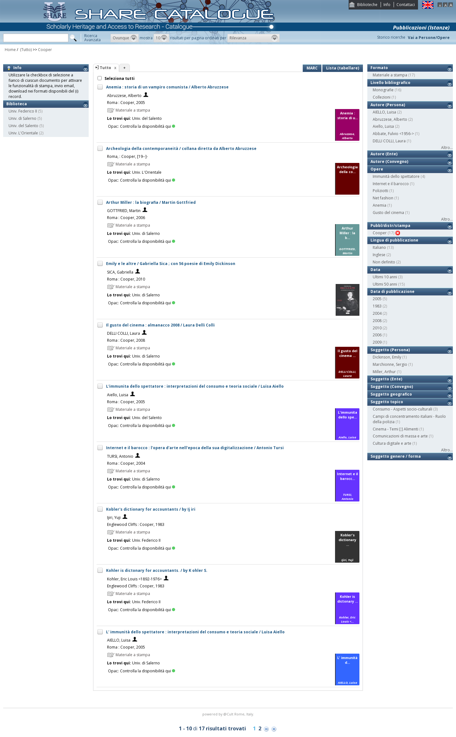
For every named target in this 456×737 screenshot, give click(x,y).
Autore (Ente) (383, 154)
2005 (377, 298)
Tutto (105, 67)
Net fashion (383, 198)
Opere (376, 169)
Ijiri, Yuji (114, 517)
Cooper (45, 49)
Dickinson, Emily (387, 357)
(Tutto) (25, 49)
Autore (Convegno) (389, 161)
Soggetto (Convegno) (391, 386)
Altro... (447, 147)
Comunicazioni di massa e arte (400, 436)
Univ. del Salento (23, 125)
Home (10, 49)
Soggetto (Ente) (386, 379)
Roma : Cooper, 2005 (126, 102)
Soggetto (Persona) (390, 349)
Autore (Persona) (387, 104)
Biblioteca (16, 104)
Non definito (384, 262)
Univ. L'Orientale (23, 133)
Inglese (379, 254)
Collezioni (381, 97)
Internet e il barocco (391, 183)
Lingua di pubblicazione (394, 240)
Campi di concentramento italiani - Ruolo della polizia (409, 419)
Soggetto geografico (391, 394)
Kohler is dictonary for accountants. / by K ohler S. (156, 570)
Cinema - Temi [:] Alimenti (395, 429)
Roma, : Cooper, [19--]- (127, 156)
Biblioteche (367, 4)
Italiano (379, 247)
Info (386, 4)
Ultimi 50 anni (385, 284)
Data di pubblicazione (392, 291)
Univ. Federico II (23, 111)
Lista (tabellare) (342, 68)
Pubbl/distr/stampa (390, 225)
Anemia (379, 205)
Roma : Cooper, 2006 (126, 217)
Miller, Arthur (384, 371)
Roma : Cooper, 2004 (126, 463)
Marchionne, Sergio (390, 364)
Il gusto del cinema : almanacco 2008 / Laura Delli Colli (160, 325)
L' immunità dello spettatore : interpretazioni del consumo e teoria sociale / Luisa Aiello (195, 632)
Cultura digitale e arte (392, 443)
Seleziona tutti (119, 78)
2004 (377, 313)
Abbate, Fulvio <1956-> (393, 133)
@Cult (228, 714)
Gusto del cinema (388, 212)
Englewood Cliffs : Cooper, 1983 (135, 524)
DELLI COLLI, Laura (123, 333)
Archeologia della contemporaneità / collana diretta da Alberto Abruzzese (181, 148)
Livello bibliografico (390, 82)
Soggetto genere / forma (395, 456)
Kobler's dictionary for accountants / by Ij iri (150, 509)
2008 (377, 320)
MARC (312, 68)
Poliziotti (380, 190)
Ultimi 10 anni (385, 277)
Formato (379, 67)
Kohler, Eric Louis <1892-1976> (134, 579)
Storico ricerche (391, 37)
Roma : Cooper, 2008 (126, 340)
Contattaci (405, 4)
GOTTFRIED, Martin (124, 210)
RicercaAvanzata (92, 38)
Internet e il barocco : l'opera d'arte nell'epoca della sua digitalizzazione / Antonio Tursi (195, 447)
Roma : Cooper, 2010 (126, 279)
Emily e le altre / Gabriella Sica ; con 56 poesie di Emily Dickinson (170, 263)
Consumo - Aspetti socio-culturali (402, 409)
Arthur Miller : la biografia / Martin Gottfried (151, 202)
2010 (377, 328)
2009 (377, 342)
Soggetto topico (386, 401)
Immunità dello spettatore (396, 176)
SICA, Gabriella (120, 272)
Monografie (383, 90)
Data (375, 269)
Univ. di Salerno (22, 118)
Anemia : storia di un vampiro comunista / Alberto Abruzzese (167, 87)
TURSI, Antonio (120, 456)
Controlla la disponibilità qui (147, 126)
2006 (377, 335)
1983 (377, 306)
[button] (125, 38)
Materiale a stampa (390, 75)
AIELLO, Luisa (118, 640)
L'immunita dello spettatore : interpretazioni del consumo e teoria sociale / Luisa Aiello (195, 386)
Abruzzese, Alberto (124, 95)
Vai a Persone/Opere (429, 37)
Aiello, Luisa (117, 395)
